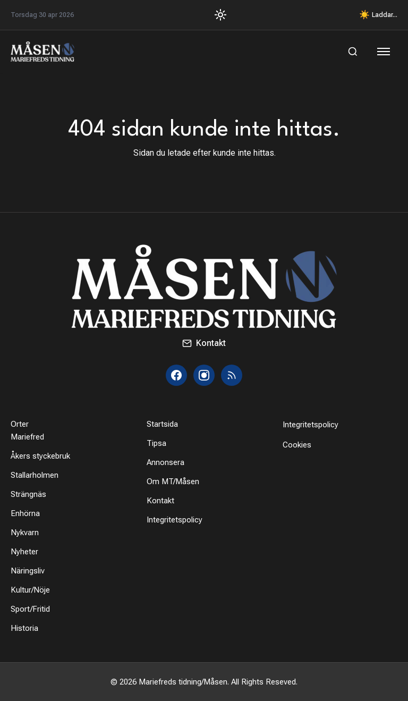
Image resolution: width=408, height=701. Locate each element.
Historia (24, 628)
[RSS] (231, 375)
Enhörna (25, 513)
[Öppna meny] (384, 51)
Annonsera (165, 462)
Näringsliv (28, 571)
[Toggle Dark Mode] (216, 15)
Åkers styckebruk (40, 456)
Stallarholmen (34, 475)
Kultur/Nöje (30, 590)
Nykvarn (25, 532)
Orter (20, 424)
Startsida (162, 424)
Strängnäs (28, 494)
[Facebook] (176, 375)
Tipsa (156, 443)
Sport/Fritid (30, 609)
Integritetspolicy (174, 520)
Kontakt (204, 343)
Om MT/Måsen (173, 481)
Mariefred (27, 437)
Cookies (297, 445)
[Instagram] (204, 375)
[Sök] (353, 51)
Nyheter (24, 551)
